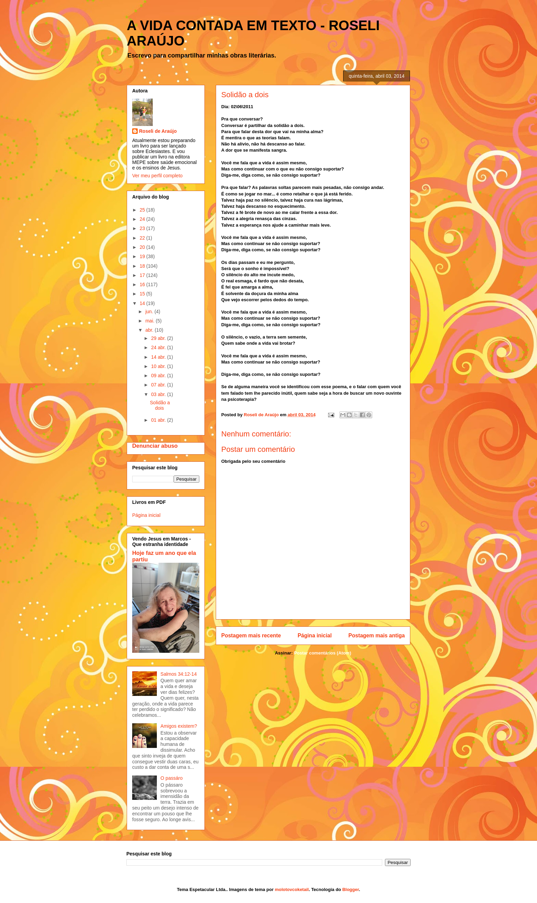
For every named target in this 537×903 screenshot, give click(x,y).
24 (143, 219)
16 (143, 284)
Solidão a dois (160, 405)
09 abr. (159, 375)
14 (143, 303)
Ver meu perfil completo (157, 175)
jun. (149, 311)
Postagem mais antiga (376, 635)
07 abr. (159, 384)
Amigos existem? (179, 726)
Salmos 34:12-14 (179, 674)
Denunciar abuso (155, 446)
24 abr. (159, 347)
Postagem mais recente (251, 635)
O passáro (172, 778)
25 (143, 210)
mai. (150, 320)
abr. (149, 330)
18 (143, 266)
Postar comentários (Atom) (322, 653)
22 (143, 238)
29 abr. (159, 338)
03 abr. (159, 394)
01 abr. (159, 420)
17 (143, 275)
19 (143, 256)
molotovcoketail (292, 889)
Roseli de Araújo (158, 131)
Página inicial (315, 635)
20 (143, 247)
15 (143, 293)
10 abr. (159, 366)
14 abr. (159, 357)
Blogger (350, 889)
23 (143, 228)
